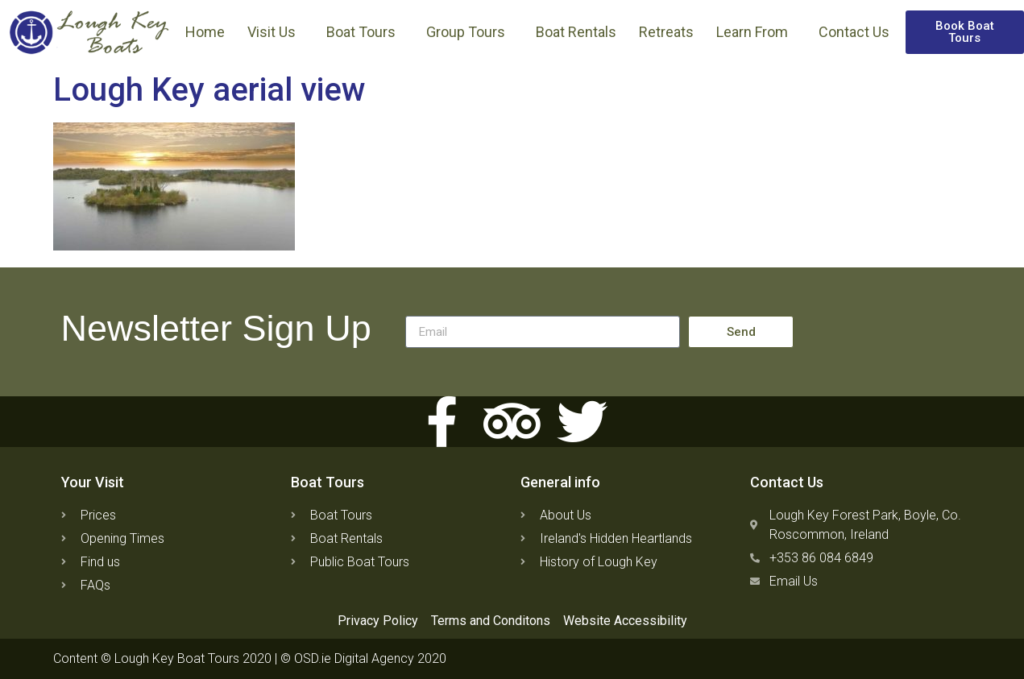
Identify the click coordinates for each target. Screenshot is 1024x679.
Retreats (666, 31)
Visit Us (275, 31)
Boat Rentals (576, 31)
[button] (965, 32)
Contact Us (854, 31)
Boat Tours (365, 31)
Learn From (756, 31)
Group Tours (469, 31)
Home (205, 31)
